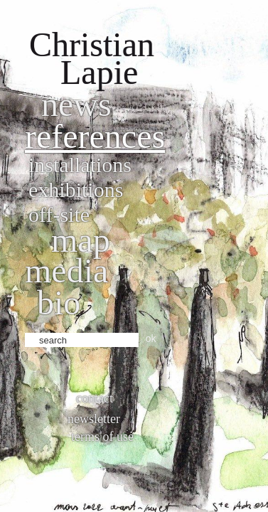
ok (151, 338)
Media (66, 270)
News (76, 104)
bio (58, 302)
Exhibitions (75, 189)
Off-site (59, 214)
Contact (94, 398)
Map (80, 240)
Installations (80, 164)
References (95, 136)
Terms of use (102, 437)
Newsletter (94, 419)
